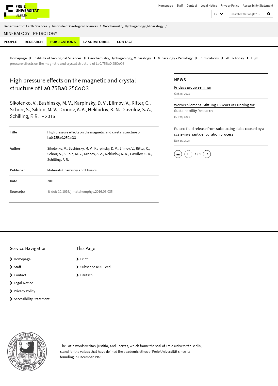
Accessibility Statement (258, 5)
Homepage (165, 5)
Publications (63, 41)
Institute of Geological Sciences (76, 26)
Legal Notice (209, 5)
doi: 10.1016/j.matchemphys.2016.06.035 (82, 191)
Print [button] (84, 259)
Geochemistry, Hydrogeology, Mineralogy (135, 26)
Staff (180, 5)
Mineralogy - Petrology (30, 33)
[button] (218, 14)
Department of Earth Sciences (27, 26)
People (10, 41)
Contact (192, 5)
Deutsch (86, 275)
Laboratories (96, 41)
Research (34, 41)
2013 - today (235, 58)
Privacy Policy (230, 5)
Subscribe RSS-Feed (95, 266)
